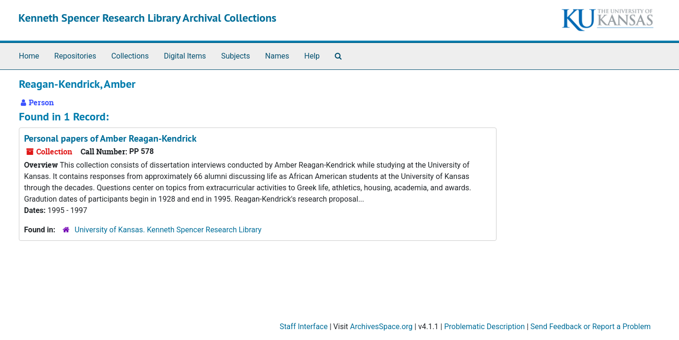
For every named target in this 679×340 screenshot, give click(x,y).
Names (277, 55)
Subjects (235, 55)
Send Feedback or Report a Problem (590, 326)
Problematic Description (484, 326)
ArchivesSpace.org (381, 326)
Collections (130, 55)
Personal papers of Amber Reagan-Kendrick (110, 138)
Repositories (75, 55)
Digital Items (185, 55)
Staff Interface (304, 326)
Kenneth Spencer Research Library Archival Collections (147, 17)
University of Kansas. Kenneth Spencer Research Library (168, 229)
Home (29, 55)
